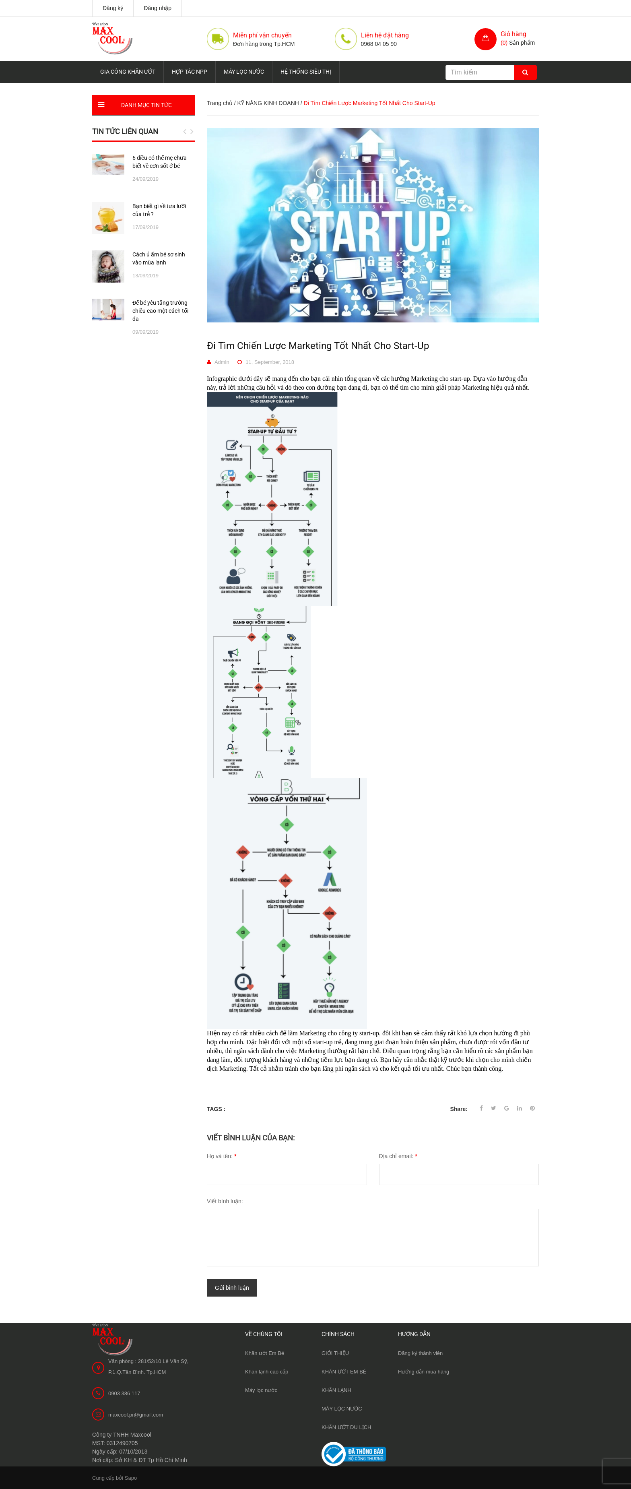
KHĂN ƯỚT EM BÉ (344, 1371)
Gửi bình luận (232, 1287)
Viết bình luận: (225, 1201)
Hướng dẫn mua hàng (423, 1371)
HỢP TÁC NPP (189, 71)
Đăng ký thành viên (420, 1353)
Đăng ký (113, 8)
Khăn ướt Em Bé (264, 1353)
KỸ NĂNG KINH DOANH (268, 103)
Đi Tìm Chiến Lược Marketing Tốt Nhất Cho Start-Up (318, 345)
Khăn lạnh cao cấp (266, 1371)
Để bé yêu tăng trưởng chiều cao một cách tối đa (160, 310)
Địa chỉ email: (398, 1156)
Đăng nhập (157, 8)
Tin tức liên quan (125, 131)
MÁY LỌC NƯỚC (244, 71)
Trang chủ (220, 103)
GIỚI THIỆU (335, 1353)
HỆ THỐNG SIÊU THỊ (305, 71)
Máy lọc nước (261, 1390)
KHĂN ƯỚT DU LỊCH (346, 1427)
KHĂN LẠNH (336, 1390)
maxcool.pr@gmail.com (135, 1414)
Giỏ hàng (513, 34)
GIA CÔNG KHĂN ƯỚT (127, 71)
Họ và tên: (221, 1156)
